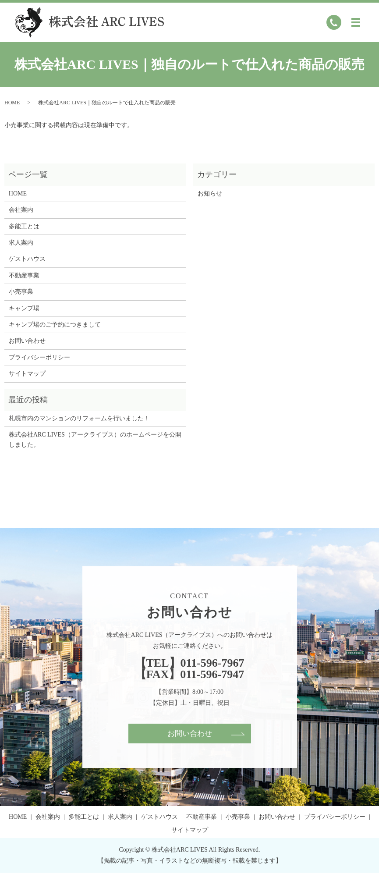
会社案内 (21, 209)
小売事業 (21, 291)
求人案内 (21, 242)
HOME (12, 102)
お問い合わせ (27, 341)
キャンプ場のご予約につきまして (55, 324)
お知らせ (210, 193)
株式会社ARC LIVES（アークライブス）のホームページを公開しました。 (95, 439)
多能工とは (24, 226)
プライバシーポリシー (39, 357)
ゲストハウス (27, 259)
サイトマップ (27, 373)
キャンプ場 (24, 308)
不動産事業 (24, 275)
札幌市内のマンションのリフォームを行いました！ (79, 418)
